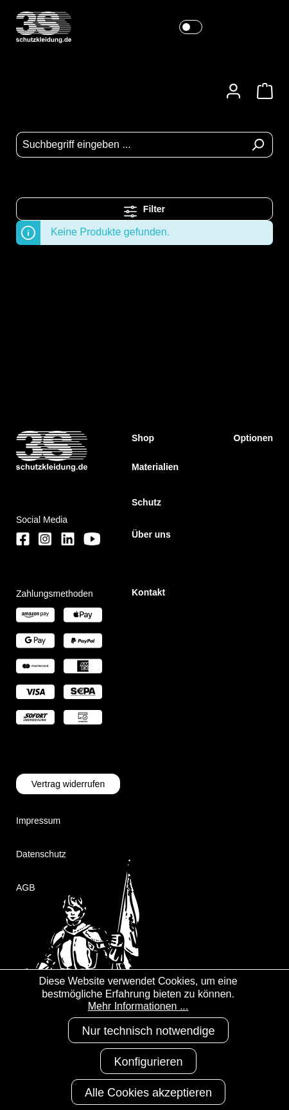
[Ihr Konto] (233, 91)
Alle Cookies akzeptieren (148, 1092)
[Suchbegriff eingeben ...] (129, 145)
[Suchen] (258, 145)
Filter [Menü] (144, 207)
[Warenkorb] (261, 91)
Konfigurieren (148, 1061)
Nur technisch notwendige (148, 1030)
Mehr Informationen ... (138, 1006)
